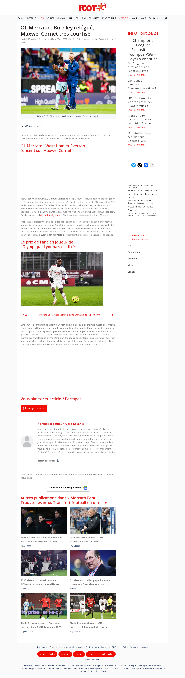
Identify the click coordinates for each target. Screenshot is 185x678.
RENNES (50, 18)
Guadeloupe (134, 251)
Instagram (105, 647)
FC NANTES (94, 18)
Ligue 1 (134, 18)
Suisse (131, 245)
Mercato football (66, 647)
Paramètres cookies (138, 647)
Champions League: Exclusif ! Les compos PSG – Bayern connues (143, 49)
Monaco (132, 265)
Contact (79, 654)
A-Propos (65, 654)
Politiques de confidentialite (101, 654)
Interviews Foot (83, 647)
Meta (97, 647)
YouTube (124, 647)
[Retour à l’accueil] (92, 7)
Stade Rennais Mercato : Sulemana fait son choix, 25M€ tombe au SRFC (41, 625)
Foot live (54, 647)
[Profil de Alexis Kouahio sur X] (58, 461)
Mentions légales (47, 654)
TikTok (115, 647)
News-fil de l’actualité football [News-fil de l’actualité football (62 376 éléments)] (140, 208)
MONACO (60, 18)
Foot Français (154, 18)
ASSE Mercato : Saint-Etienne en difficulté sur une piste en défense (40, 582)
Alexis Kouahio (74, 424)
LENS (77, 18)
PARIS (20, 18)
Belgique (132, 258)
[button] (166, 18)
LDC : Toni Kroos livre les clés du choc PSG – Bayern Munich (140, 102)
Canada (132, 271)
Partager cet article (34, 408)
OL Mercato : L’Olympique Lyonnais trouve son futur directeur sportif (90, 582)
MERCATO (123, 18)
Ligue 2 (143, 18)
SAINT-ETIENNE (109, 18)
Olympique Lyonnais (50, 215)
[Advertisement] (68, 175)
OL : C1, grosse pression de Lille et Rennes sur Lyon (139, 67)
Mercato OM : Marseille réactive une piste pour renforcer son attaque (41, 539)
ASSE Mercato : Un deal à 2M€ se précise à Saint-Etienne (87, 539)
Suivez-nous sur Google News (68, 488)
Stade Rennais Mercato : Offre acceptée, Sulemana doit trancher (89, 625)
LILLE (69, 18)
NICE (84, 18)
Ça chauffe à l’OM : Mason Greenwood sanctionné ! (142, 84)
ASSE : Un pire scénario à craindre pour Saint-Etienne (139, 119)
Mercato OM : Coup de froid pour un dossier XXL (139, 137)
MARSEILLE (31, 18)
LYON (41, 18)
